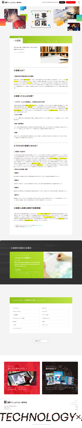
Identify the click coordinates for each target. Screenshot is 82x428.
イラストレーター (55, 325)
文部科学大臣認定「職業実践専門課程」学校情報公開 (50, 2)
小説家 (55, 321)
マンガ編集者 (26, 315)
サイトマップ (76, 401)
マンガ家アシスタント (55, 318)
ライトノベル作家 (55, 315)
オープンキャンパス (71, 2)
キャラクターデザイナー (26, 311)
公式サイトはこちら (39, 225)
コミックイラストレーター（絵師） (26, 318)
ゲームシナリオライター (26, 328)
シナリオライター (26, 308)
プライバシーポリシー (74, 402)
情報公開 (76, 406)
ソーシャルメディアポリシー (74, 404)
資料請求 (62, 2)
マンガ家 (26, 325)
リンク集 (76, 407)
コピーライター (55, 311)
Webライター (55, 308)
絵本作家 (26, 321)
